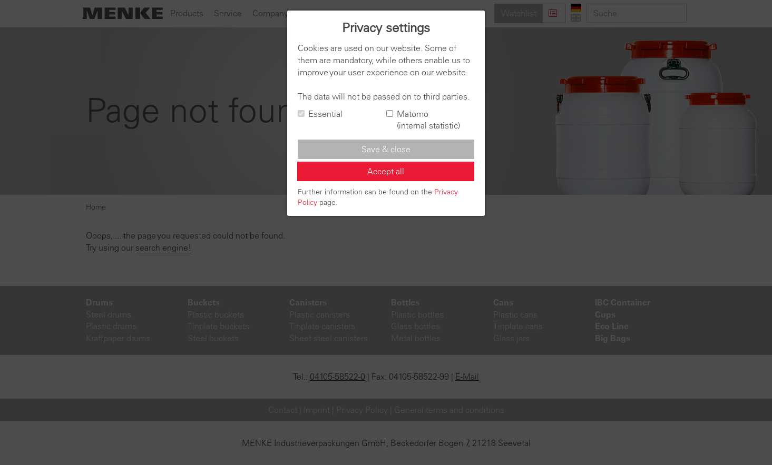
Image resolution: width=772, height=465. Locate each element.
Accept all (385, 171)
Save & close (386, 149)
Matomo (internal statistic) (423, 119)
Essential (320, 113)
